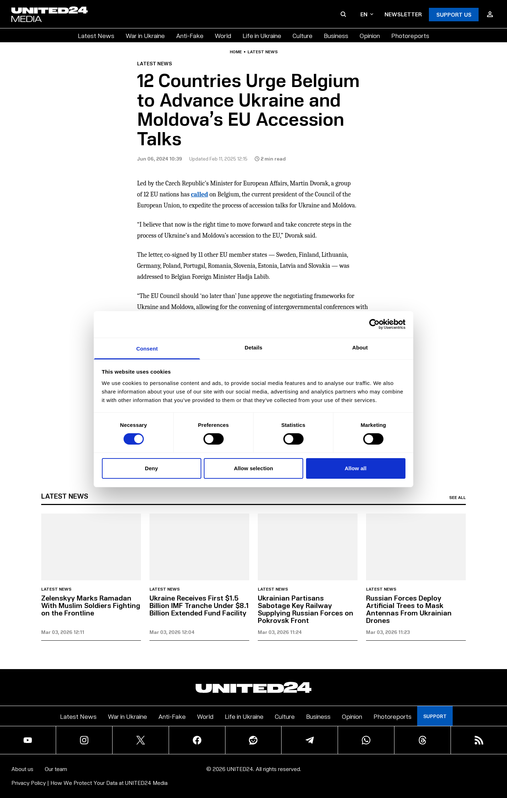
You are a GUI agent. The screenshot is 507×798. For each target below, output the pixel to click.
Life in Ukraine (261, 35)
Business (336, 35)
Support (435, 716)
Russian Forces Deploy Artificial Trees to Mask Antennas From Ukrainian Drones (409, 609)
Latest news (262, 52)
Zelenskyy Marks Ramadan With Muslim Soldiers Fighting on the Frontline (90, 605)
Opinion (370, 35)
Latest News (96, 35)
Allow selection (253, 468)
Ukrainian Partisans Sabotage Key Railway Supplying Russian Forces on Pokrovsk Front (305, 609)
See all (457, 497)
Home (236, 52)
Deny (151, 468)
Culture (302, 35)
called (199, 194)
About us (22, 769)
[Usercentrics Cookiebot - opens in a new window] (374, 324)
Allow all (356, 468)
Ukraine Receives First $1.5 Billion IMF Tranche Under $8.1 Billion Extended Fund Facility (199, 605)
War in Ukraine (145, 35)
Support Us (453, 14)
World (223, 35)
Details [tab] (253, 347)
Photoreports (410, 35)
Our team (56, 769)
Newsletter (403, 14)
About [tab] (360, 347)
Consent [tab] (147, 348)
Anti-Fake (189, 35)
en (366, 14)
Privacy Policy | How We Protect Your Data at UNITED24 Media (89, 782)
